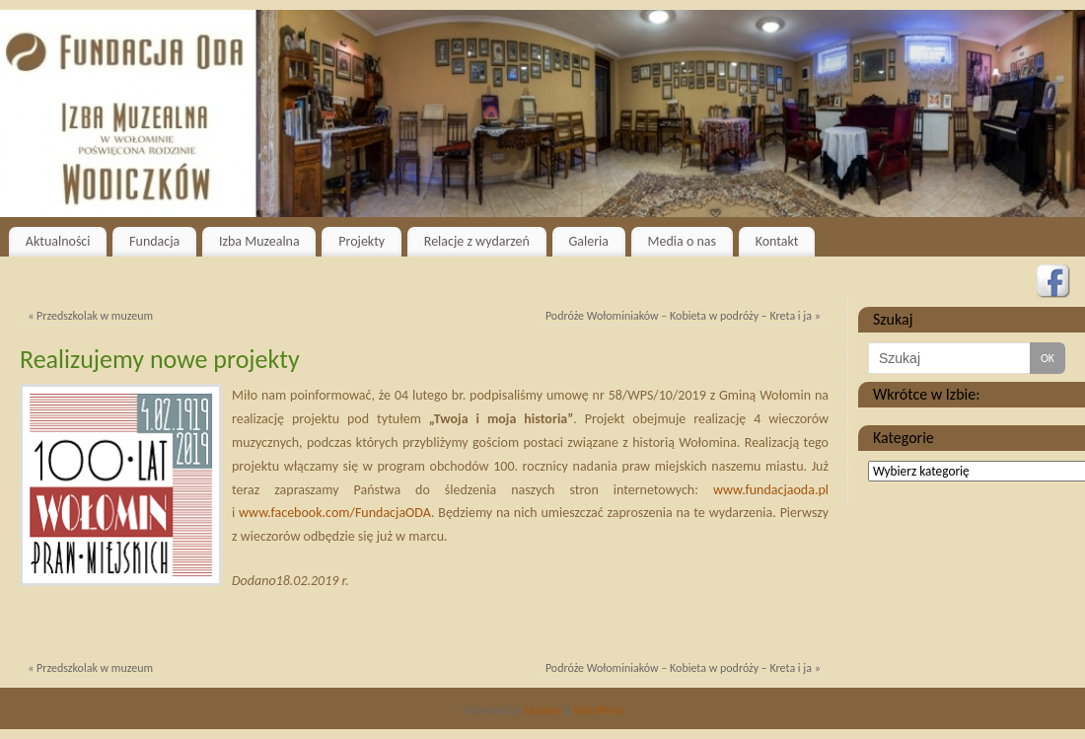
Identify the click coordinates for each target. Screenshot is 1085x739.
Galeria (588, 241)
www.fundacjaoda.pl (771, 489)
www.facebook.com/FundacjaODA (335, 512)
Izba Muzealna (259, 241)
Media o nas (682, 241)
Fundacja (154, 241)
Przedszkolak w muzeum (90, 316)
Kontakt (777, 241)
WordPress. (600, 710)
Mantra (542, 710)
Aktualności (58, 241)
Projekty (361, 241)
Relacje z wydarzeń (477, 241)
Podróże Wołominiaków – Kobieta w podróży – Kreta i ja (683, 316)
